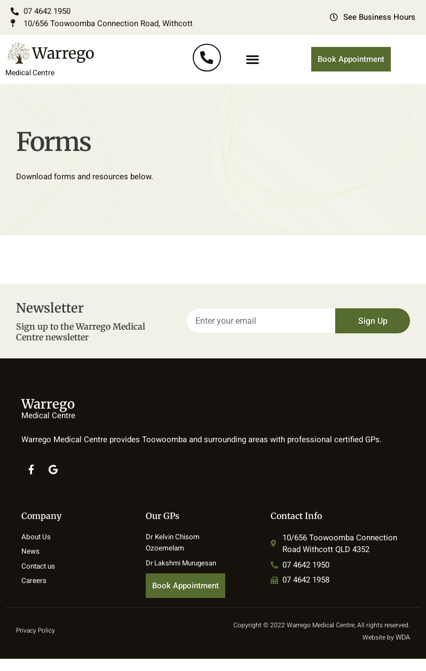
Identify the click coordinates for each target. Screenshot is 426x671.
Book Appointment (351, 68)
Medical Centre (28, 91)
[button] (252, 68)
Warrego (40, 75)
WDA (403, 649)
